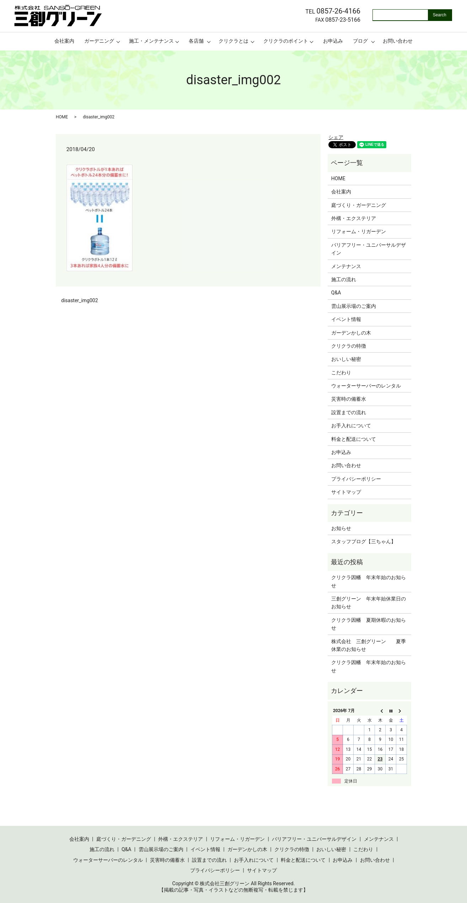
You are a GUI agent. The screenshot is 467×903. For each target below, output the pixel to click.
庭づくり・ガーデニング (358, 205)
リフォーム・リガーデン (358, 231)
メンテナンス (346, 266)
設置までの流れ (348, 412)
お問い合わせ (398, 41)
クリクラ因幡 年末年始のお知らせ (368, 581)
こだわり (341, 372)
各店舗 (196, 41)
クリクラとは (233, 41)
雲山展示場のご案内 (353, 306)
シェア (335, 137)
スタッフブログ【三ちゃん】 (363, 541)
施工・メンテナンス (151, 41)
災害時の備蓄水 (348, 399)
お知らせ (341, 528)
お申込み (333, 41)
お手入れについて (351, 425)
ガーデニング (99, 41)
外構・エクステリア (353, 218)
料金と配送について (353, 439)
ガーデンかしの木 (351, 333)
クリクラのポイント (285, 41)
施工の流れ (343, 279)
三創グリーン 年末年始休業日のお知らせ (368, 602)
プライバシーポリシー (356, 479)
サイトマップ (346, 492)
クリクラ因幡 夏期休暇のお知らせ (368, 624)
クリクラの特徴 (348, 346)
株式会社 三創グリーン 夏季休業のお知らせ (368, 645)
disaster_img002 (79, 300)
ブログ (360, 41)
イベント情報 (346, 319)
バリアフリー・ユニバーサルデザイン (368, 249)
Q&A (336, 292)
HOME (62, 116)
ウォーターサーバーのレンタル (366, 386)
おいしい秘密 (346, 359)
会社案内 (64, 41)
